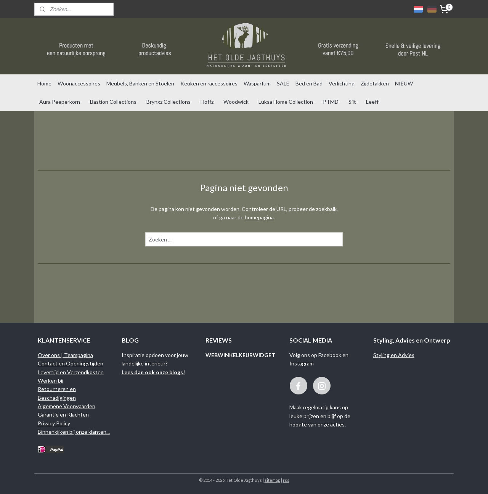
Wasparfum (257, 83)
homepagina (259, 217)
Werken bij (50, 380)
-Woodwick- (236, 101)
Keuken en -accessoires (209, 83)
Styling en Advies (393, 355)
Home (44, 83)
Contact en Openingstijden (70, 363)
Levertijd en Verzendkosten (71, 372)
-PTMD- (330, 101)
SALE (283, 83)
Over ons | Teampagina (65, 355)
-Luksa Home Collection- (286, 101)
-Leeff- (372, 101)
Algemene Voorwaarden (66, 406)
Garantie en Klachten (63, 414)
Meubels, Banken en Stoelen (140, 83)
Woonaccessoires (79, 83)
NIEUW (404, 83)
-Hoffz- (207, 101)
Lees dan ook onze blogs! (153, 372)
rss (286, 480)
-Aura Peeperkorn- (59, 101)
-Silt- (352, 101)
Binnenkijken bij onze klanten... (74, 431)
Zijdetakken (375, 83)
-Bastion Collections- (113, 101)
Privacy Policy (54, 423)
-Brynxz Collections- (168, 101)
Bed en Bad (309, 83)
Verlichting (342, 83)
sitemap (272, 480)
